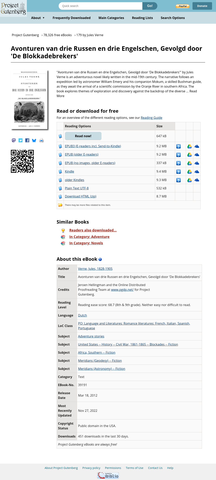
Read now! (83, 136)
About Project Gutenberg (61, 468)
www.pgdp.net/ (122, 289)
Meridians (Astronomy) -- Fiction (101, 369)
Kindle (69, 171)
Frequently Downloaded (72, 18)
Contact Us (155, 468)
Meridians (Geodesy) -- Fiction (100, 360)
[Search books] (100, 6)
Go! (150, 6)
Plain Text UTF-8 (77, 188)
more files (85, 204)
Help (170, 468)
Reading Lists (142, 18)
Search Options (173, 18)
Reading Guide (151, 117)
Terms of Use (134, 468)
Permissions (113, 468)
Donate (202, 6)
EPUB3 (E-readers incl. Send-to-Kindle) (93, 146)
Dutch (82, 315)
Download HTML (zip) (80, 196)
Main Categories (111, 18)
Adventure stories (91, 336)
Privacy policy (91, 468)
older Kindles (74, 180)
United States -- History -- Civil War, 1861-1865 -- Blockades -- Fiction (128, 344)
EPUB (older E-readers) (81, 154)
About (38, 17)
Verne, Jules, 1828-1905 (95, 268)
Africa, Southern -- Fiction (97, 352)
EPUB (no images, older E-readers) (90, 163)
